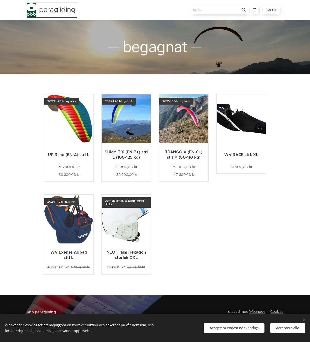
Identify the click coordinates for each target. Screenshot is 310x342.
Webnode (257, 311)
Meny (270, 10)
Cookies (276, 311)
